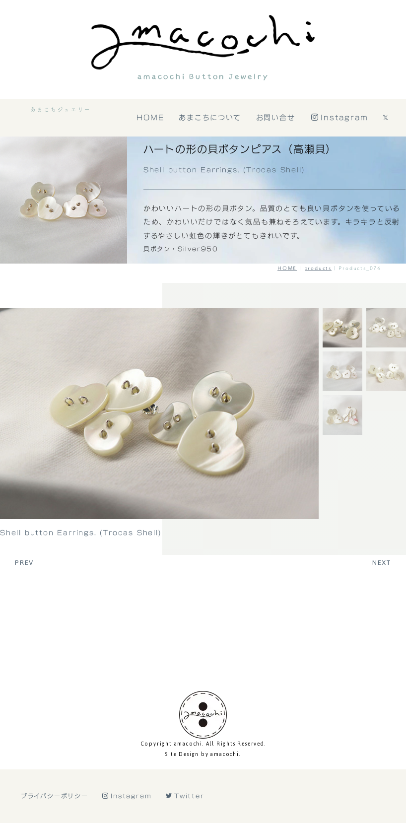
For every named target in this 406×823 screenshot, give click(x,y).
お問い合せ (275, 117)
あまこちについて (210, 117)
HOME (150, 117)
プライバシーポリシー (54, 781)
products (318, 268)
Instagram (340, 117)
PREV (24, 562)
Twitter (185, 781)
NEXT (381, 562)
